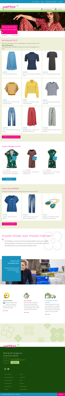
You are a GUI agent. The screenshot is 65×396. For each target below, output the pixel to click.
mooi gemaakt (8, 380)
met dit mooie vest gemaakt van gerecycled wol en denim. (12, 269)
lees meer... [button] (18, 394)
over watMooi (7, 374)
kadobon (21, 383)
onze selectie (7, 386)
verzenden (22, 377)
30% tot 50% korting (7, 45)
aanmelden (14, 362)
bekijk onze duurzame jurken (11, 137)
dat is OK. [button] (61, 394)
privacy (21, 374)
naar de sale (9, 179)
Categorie (4, 35)
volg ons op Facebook (9, 369)
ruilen (20, 380)
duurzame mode (8, 377)
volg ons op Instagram (6, 369)
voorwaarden (23, 386)
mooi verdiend (23, 389)
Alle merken (15, 35)
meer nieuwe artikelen (9, 223)
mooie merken (8, 383)
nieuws (6, 389)
